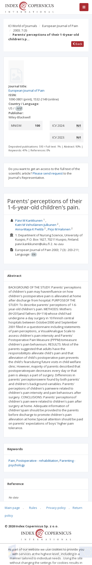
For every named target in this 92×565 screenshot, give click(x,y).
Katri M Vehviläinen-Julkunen (35, 225)
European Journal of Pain (60, 26)
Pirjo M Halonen (59, 229)
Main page (12, 508)
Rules (33, 508)
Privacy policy (56, 508)
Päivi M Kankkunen (29, 220)
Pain (12, 460)
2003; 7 (20, 30)
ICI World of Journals (22, 26)
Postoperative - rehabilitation (37, 460)
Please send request (48, 173)
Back (77, 44)
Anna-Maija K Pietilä (29, 229)
